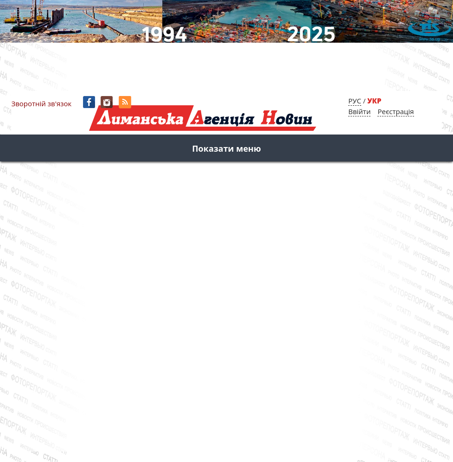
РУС (354, 100)
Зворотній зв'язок (41, 103)
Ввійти (359, 111)
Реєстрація (395, 111)
